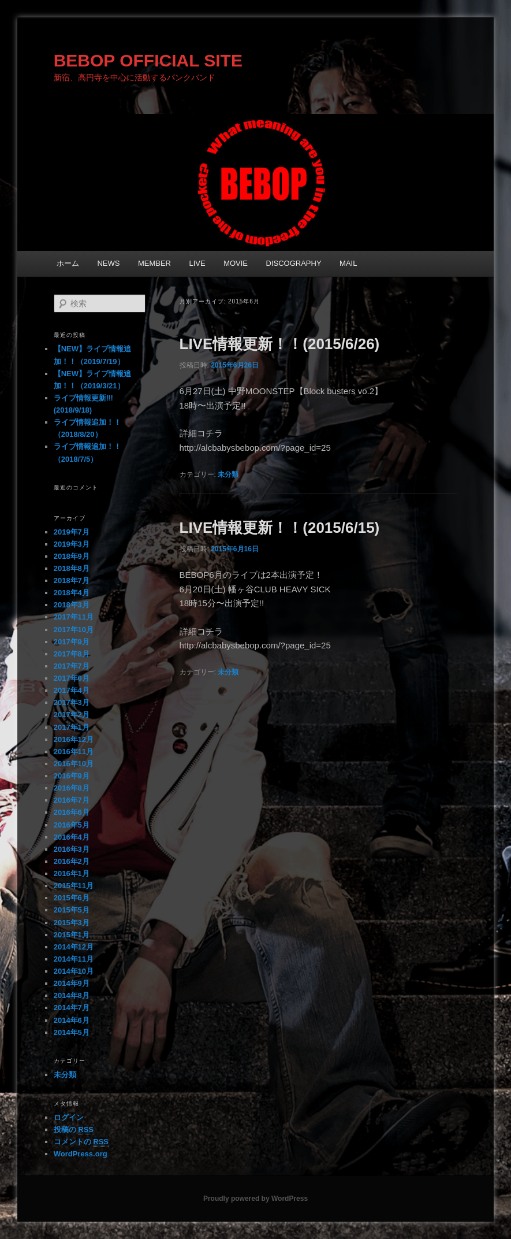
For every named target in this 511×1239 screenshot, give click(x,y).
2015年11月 (74, 885)
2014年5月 (71, 1032)
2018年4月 (71, 592)
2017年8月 (71, 654)
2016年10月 (74, 763)
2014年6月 (71, 1020)
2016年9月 (71, 775)
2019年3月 (71, 544)
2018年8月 (71, 568)
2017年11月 (74, 617)
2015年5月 (71, 910)
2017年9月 (71, 641)
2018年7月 (71, 580)
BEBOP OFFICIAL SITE (148, 60)
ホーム (68, 263)
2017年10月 (74, 629)
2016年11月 (74, 751)
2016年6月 (71, 812)
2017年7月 (71, 666)
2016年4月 (71, 837)
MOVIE (235, 263)
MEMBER (154, 263)
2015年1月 (71, 934)
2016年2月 (71, 861)
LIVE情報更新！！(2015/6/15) (280, 527)
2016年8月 (71, 788)
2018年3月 (71, 604)
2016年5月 (71, 825)
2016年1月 (71, 873)
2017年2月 (71, 714)
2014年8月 (71, 995)
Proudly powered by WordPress (255, 1199)
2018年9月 (71, 556)
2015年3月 (71, 922)
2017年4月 (71, 690)
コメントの (81, 1142)
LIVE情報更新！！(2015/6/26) (280, 344)
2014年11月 (74, 959)
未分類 (228, 474)
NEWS (108, 263)
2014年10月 (74, 971)
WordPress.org (80, 1153)
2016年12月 (74, 739)
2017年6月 (71, 678)
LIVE (197, 263)
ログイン (69, 1117)
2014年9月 (71, 983)
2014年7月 (71, 1007)
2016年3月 (71, 849)
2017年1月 (71, 727)
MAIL (348, 263)
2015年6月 (71, 897)
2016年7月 (71, 800)
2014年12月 (74, 947)
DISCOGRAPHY (294, 263)
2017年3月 (71, 702)
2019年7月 (71, 532)
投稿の (74, 1129)
